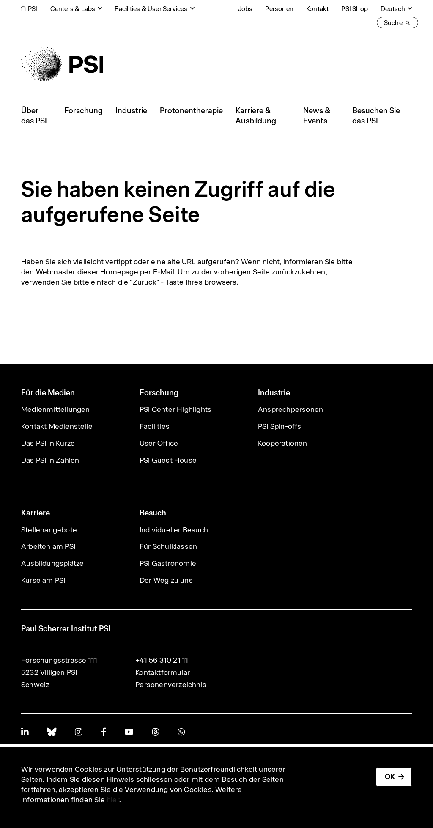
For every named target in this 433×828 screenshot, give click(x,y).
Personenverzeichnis (170, 684)
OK (390, 776)
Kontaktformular (162, 672)
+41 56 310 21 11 (161, 660)
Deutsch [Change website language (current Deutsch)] (393, 8)
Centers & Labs (73, 8)
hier (113, 799)
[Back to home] (62, 64)
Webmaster (56, 272)
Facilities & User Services (151, 8)
